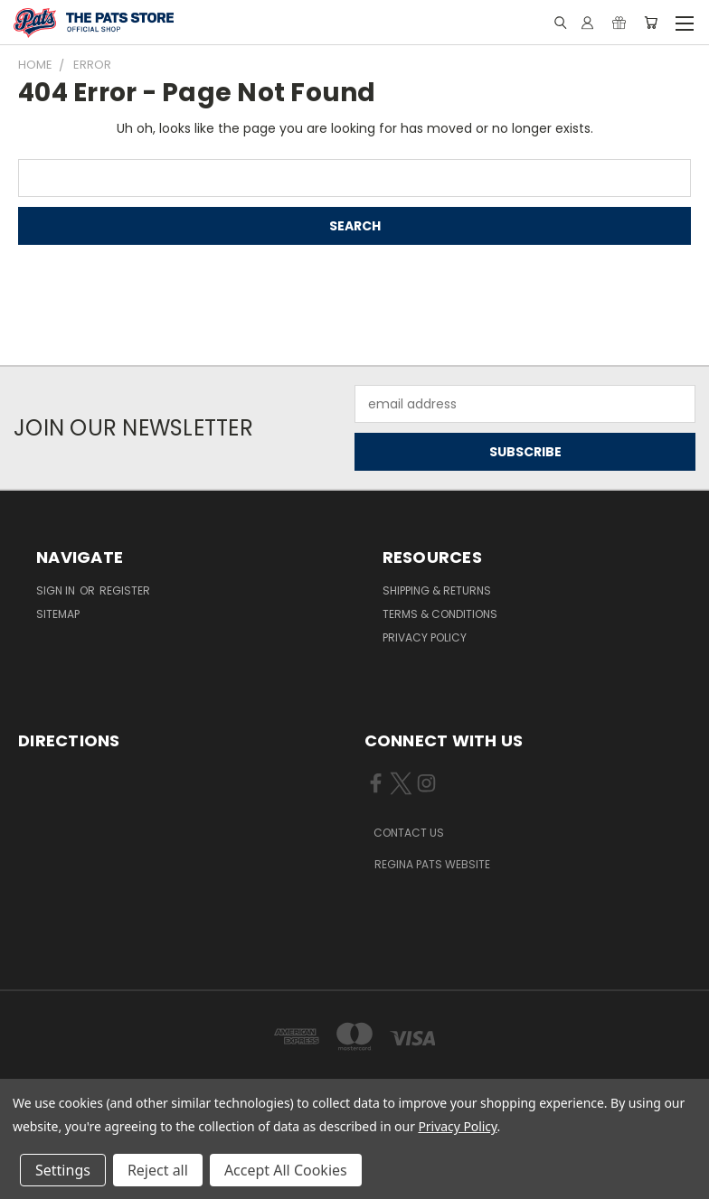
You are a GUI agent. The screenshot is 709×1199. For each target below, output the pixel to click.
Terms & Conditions (440, 614)
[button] (419, 833)
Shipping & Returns (437, 590)
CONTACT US (408, 832)
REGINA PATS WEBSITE (432, 864)
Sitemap (58, 614)
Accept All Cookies (285, 1170)
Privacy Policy (425, 637)
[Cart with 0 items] (650, 22)
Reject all (158, 1170)
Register (124, 590)
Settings (62, 1170)
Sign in (57, 590)
